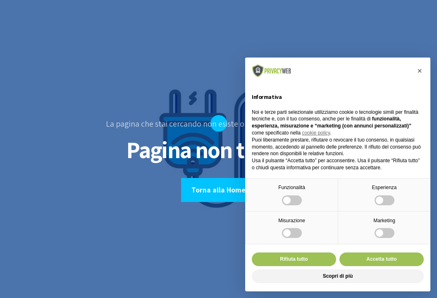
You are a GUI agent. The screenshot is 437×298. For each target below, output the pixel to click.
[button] (419, 70)
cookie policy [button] (316, 133)
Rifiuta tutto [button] (294, 259)
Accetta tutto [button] (381, 259)
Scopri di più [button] (338, 276)
